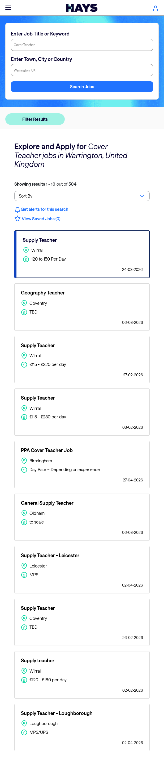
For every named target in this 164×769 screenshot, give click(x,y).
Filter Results (35, 119)
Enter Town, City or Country (41, 59)
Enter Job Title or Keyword (40, 34)
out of (45, 183)
